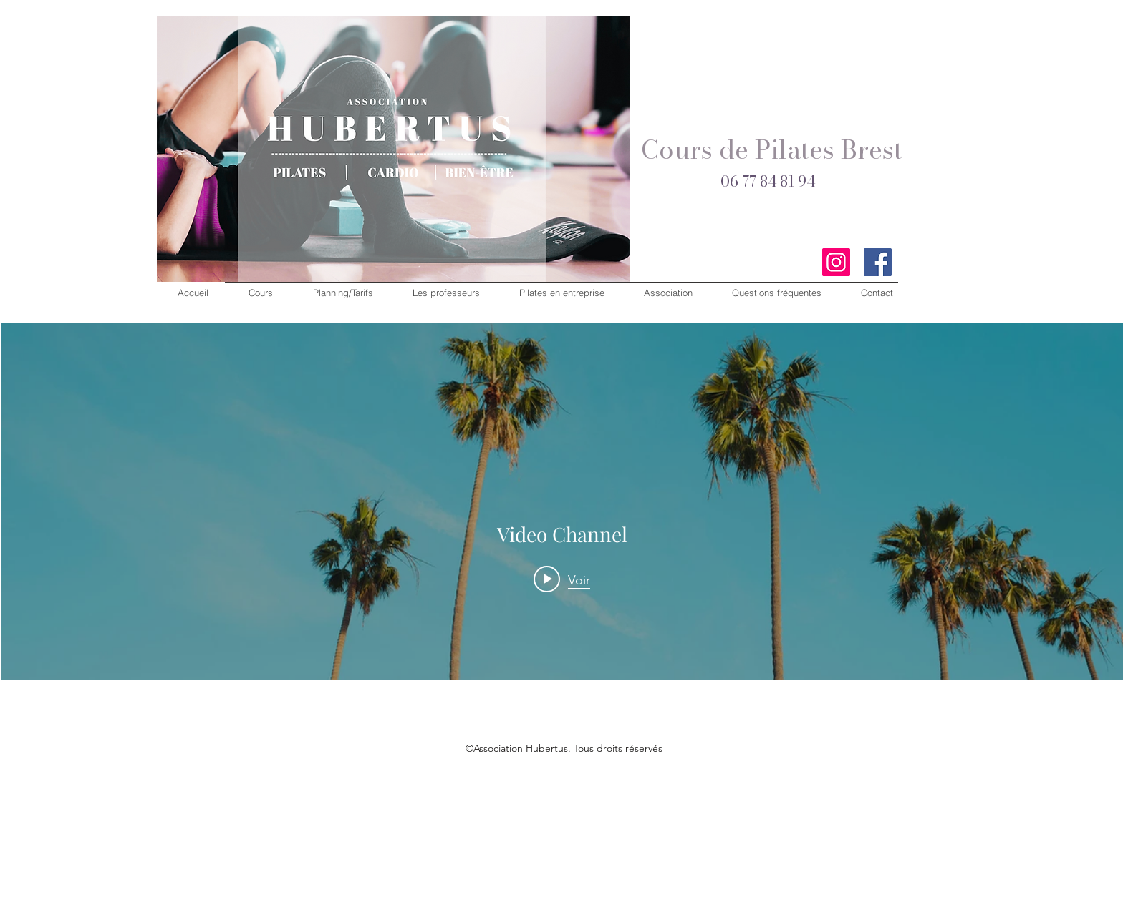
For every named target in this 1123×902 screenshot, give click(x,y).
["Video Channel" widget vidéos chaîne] (562, 557)
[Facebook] (878, 262)
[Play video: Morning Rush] (562, 579)
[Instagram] (836, 262)
